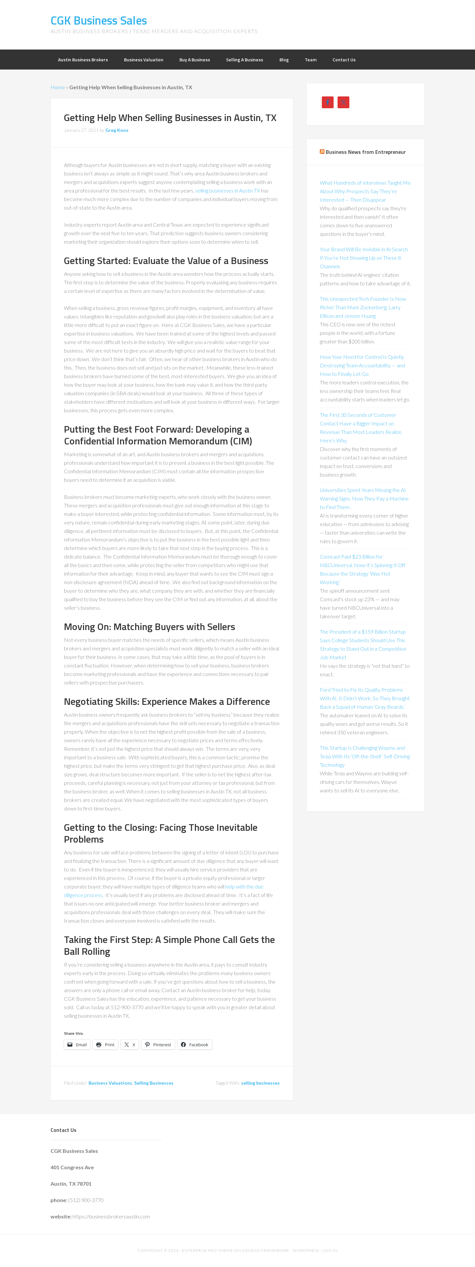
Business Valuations (110, 1083)
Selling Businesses (154, 1083)
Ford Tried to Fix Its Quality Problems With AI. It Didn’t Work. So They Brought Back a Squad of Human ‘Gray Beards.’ (365, 698)
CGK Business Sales (99, 20)
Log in (330, 1250)
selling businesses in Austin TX (227, 190)
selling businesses (260, 1083)
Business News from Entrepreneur (366, 152)
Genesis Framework (265, 1250)
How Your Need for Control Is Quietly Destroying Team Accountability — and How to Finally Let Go (362, 365)
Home (58, 87)
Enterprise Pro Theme (207, 1250)
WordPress (306, 1250)
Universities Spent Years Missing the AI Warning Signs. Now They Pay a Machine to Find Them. (364, 498)
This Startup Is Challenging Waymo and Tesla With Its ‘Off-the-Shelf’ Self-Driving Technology (365, 756)
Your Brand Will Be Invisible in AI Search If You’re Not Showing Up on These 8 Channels (364, 257)
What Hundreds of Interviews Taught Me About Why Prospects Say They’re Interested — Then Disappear (365, 191)
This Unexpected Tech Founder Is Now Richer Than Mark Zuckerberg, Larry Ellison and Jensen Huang (363, 307)
